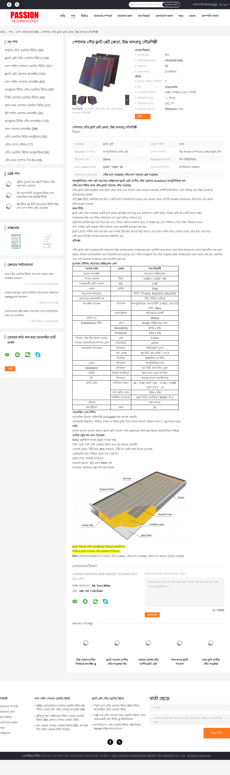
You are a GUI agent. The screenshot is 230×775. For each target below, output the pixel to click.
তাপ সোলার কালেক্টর (27, 32)
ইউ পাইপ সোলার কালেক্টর (21, 113)
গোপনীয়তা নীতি (31, 755)
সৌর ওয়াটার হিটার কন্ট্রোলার (23, 137)
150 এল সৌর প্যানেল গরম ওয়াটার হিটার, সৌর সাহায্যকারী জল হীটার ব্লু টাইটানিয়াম (119, 717)
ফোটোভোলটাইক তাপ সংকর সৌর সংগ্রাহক (101, 556)
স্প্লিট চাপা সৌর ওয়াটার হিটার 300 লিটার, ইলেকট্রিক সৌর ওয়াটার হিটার (117, 707)
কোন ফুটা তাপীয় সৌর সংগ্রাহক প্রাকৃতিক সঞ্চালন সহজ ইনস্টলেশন (211, 662)
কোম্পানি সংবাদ (209, 15)
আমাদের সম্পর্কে (103, 15)
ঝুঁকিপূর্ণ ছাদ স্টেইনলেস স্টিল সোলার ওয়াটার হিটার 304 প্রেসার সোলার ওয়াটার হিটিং (60, 717)
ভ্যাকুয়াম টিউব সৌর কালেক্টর (23, 121)
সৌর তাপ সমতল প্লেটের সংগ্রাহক (166, 556)
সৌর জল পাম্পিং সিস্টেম (20, 160)
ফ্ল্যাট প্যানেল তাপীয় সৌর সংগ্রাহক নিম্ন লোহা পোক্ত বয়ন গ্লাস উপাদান (117, 662)
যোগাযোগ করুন (164, 15)
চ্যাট (139, 116)
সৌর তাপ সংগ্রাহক (136, 556)
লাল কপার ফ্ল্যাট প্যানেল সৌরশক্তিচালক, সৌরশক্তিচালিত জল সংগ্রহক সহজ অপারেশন (179, 662)
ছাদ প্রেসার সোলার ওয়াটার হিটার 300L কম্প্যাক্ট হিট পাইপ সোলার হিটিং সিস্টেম (62, 727)
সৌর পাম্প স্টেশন (16, 144)
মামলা (192, 15)
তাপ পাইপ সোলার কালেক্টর (22, 82)
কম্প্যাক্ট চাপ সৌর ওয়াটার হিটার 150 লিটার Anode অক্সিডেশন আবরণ (117, 726)
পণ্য (73, 15)
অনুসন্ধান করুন (171, 4)
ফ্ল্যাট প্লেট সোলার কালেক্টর (21, 74)
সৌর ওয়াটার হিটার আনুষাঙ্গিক (24, 152)
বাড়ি (62, 15)
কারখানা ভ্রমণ (124, 15)
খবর (180, 15)
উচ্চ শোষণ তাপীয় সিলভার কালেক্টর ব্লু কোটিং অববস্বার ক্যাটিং (86, 662)
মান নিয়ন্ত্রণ (144, 15)
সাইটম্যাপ (5, 733)
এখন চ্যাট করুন (201, 4)
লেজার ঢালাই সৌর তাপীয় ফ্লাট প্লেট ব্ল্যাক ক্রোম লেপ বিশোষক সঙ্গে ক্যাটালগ (148, 662)
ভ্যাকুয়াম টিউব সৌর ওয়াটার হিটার (26, 89)
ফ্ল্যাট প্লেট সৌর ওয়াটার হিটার (23, 58)
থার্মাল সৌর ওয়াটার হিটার (21, 50)
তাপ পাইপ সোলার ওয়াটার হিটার (25, 66)
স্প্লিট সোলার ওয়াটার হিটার (22, 97)
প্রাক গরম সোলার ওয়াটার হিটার (24, 105)
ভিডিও (84, 15)
